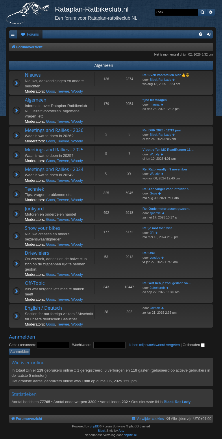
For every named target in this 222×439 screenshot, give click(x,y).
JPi (152, 232)
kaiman (155, 308)
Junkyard (34, 208)
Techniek (34, 189)
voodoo (155, 257)
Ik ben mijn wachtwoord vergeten (154, 345)
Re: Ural (149, 253)
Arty (121, 430)
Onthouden (194, 345)
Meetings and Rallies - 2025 (54, 149)
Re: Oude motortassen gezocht (166, 208)
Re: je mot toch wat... (158, 228)
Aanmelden (22, 336)
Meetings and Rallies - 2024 (54, 169)
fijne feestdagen (155, 100)
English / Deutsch (43, 308)
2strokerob (157, 287)
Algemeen (103, 65)
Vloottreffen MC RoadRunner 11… (168, 149)
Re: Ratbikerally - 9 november (165, 169)
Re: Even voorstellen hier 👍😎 (166, 75)
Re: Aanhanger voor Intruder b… (167, 189)
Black (102, 430)
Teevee (63, 91)
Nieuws (33, 75)
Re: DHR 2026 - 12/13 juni (162, 130)
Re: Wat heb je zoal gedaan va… (167, 283)
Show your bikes (42, 228)
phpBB (94, 426)
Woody (77, 91)
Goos (50, 91)
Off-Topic (35, 283)
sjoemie (155, 213)
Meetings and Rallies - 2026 (54, 130)
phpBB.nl (130, 435)
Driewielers (37, 253)
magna (155, 104)
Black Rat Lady (160, 79)
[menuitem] (29, 34)
